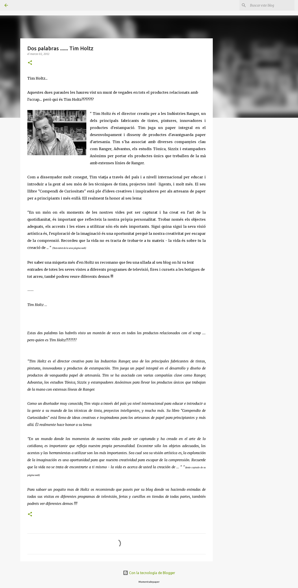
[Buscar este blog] (271, 5)
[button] (30, 63)
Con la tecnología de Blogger (149, 573)
